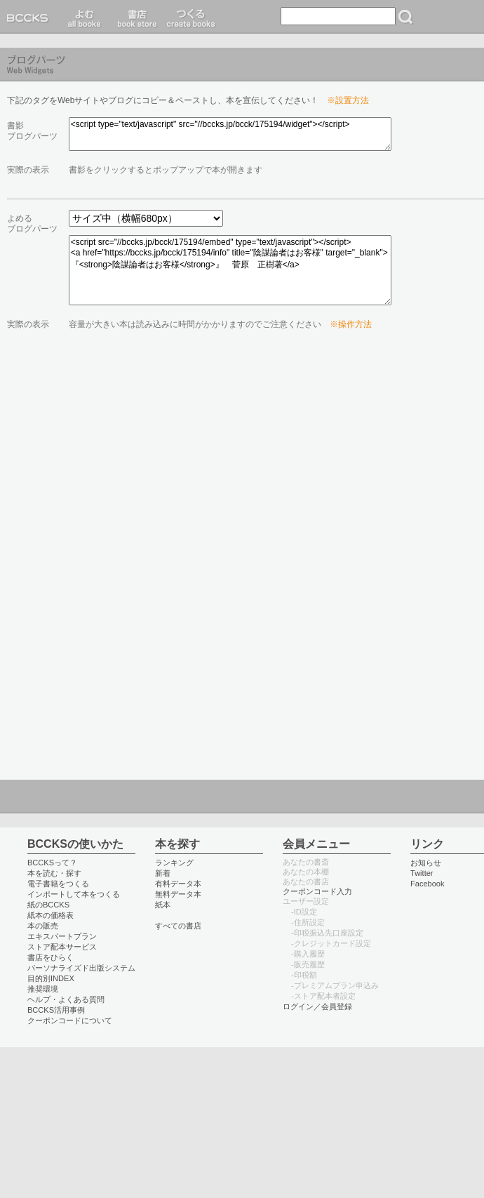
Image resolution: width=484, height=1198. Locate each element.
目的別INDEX (50, 978)
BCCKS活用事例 (56, 1010)
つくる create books (190, 17)
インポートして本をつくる (73, 894)
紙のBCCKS (48, 904)
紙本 (162, 904)
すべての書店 (178, 925)
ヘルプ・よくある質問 (66, 999)
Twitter (421, 873)
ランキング (174, 862)
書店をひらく (50, 957)
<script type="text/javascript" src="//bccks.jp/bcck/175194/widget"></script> (230, 134)
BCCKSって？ (52, 862)
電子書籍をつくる (58, 883)
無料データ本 (178, 894)
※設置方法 (348, 100)
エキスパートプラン (62, 936)
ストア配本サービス (62, 947)
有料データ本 (178, 883)
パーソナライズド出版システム (81, 968)
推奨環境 (42, 989)
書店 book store (135, 17)
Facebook (427, 883)
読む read (84, 17)
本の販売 (42, 925)
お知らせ (425, 862)
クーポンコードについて (69, 1020)
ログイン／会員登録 (317, 1006)
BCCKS (30, 17)
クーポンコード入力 (317, 891)
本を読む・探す (54, 873)
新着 (162, 873)
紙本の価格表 (50, 915)
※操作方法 (351, 324)
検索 (405, 17)
